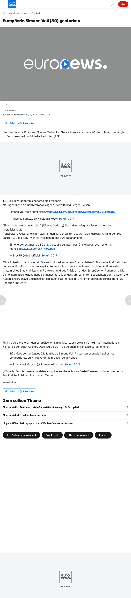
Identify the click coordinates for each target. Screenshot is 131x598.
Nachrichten (14, 13)
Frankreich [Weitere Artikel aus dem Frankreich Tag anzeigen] (52, 435)
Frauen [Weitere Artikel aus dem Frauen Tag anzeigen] (103, 435)
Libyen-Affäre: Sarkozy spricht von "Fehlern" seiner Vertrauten (38, 423)
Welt (26, 13)
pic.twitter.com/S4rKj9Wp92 (37, 248)
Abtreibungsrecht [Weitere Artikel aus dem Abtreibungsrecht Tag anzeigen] (78, 435)
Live (123, 4)
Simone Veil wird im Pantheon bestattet (24, 415)
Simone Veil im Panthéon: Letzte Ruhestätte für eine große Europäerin (41, 407)
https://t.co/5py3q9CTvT (62, 211)
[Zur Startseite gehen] (12, 4)
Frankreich (37, 13)
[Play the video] (65, 64)
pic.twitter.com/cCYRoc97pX (96, 211)
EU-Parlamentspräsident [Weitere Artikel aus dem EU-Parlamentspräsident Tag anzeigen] (21, 435)
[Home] (4, 13)
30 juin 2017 (66, 218)
